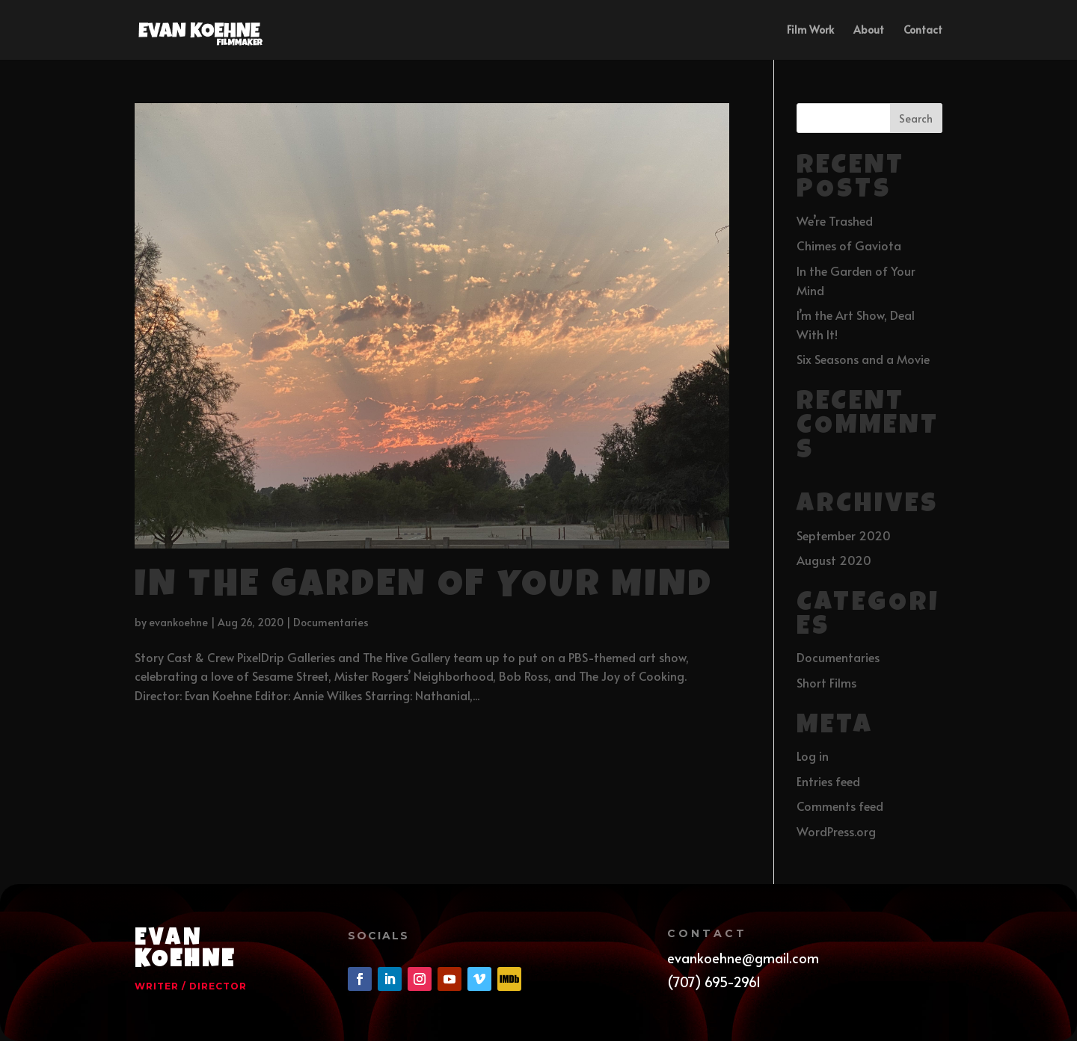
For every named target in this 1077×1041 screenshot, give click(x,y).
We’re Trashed (835, 220)
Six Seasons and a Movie (863, 358)
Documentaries (331, 622)
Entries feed (828, 781)
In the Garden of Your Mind (424, 588)
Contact (922, 31)
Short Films (826, 682)
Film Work (810, 31)
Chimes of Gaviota (849, 245)
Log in (813, 755)
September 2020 (844, 535)
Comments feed (840, 805)
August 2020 (834, 560)
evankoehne (178, 622)
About (868, 31)
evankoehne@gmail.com (743, 957)
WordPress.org (836, 831)
